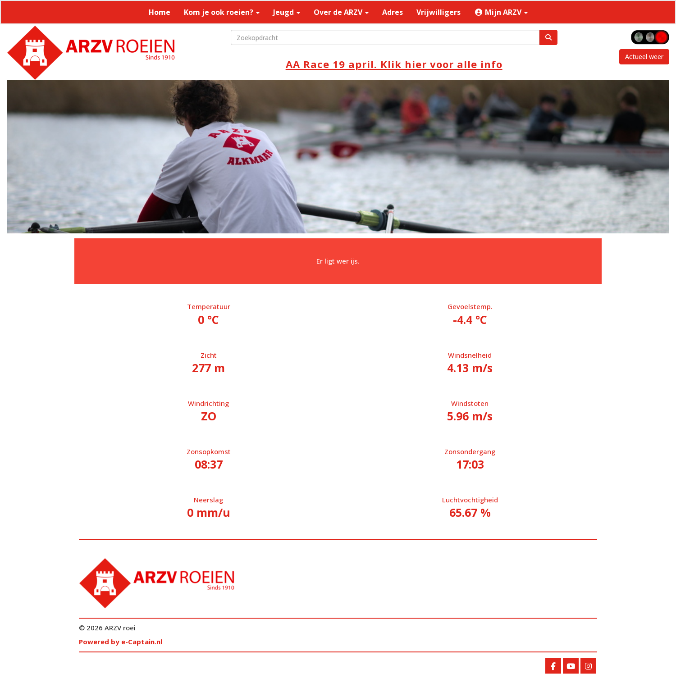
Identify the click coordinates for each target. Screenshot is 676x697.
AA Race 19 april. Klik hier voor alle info (394, 64)
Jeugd (286, 12)
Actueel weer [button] (644, 56)
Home (159, 12)
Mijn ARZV (501, 12)
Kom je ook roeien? (222, 12)
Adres (392, 12)
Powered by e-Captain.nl (120, 641)
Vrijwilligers (438, 12)
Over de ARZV (341, 12)
